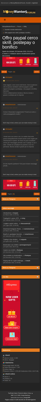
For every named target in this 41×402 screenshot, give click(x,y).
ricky (23, 218)
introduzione (7, 213)
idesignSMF (27, 397)
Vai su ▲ (30, 393)
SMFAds (13, 397)
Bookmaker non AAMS (10, 245)
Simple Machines (25, 395)
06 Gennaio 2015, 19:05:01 (10, 132)
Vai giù (4, 71)
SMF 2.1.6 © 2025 (15, 395)
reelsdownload (29, 229)
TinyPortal (10, 393)
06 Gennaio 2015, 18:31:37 (10, 108)
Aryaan (15, 213)
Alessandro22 (25, 223)
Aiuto (15, 393)
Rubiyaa (20, 250)
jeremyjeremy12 (25, 245)
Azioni (37, 71)
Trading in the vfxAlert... (11, 239)
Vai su (4, 194)
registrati (35, 3)
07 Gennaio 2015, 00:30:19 (10, 159)
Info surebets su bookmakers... (13, 255)
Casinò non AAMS (9, 250)
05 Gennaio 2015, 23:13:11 (12, 80)
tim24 (28, 260)
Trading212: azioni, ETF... (11, 218)
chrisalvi (8, 77)
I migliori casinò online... (11, 223)
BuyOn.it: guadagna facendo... (13, 234)
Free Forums (20, 397)
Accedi (28, 3)
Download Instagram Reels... (12, 229)
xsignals (23, 239)
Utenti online (10, 374)
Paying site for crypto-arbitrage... (13, 260)
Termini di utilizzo (22, 393)
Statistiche (6, 350)
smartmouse (29, 234)
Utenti (7, 355)
